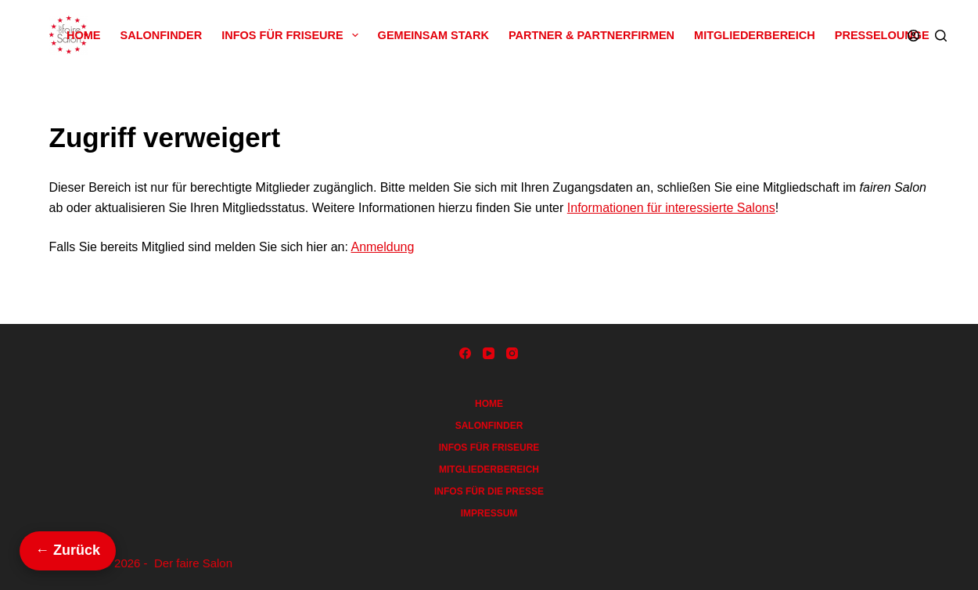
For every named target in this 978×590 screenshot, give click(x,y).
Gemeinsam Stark (433, 35)
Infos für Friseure (292, 35)
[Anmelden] (913, 35)
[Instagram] (512, 353)
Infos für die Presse (489, 491)
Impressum (489, 513)
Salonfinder (161, 35)
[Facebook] (465, 353)
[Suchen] (941, 35)
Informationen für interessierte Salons (671, 207)
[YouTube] (488, 353)
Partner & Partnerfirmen (591, 35)
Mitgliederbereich (754, 35)
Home (84, 35)
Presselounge (882, 35)
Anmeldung (382, 247)
